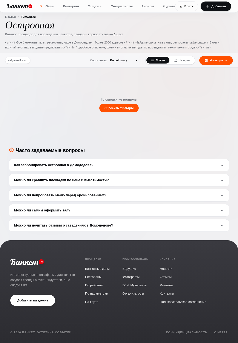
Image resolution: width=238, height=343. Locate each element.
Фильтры (216, 60)
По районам (94, 285)
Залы (50, 6)
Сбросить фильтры (119, 108)
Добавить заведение (32, 300)
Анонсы (147, 6)
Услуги (95, 6)
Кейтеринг (71, 6)
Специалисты (122, 6)
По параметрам (96, 293)
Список (158, 60)
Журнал (169, 6)
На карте (182, 60)
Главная (10, 16)
